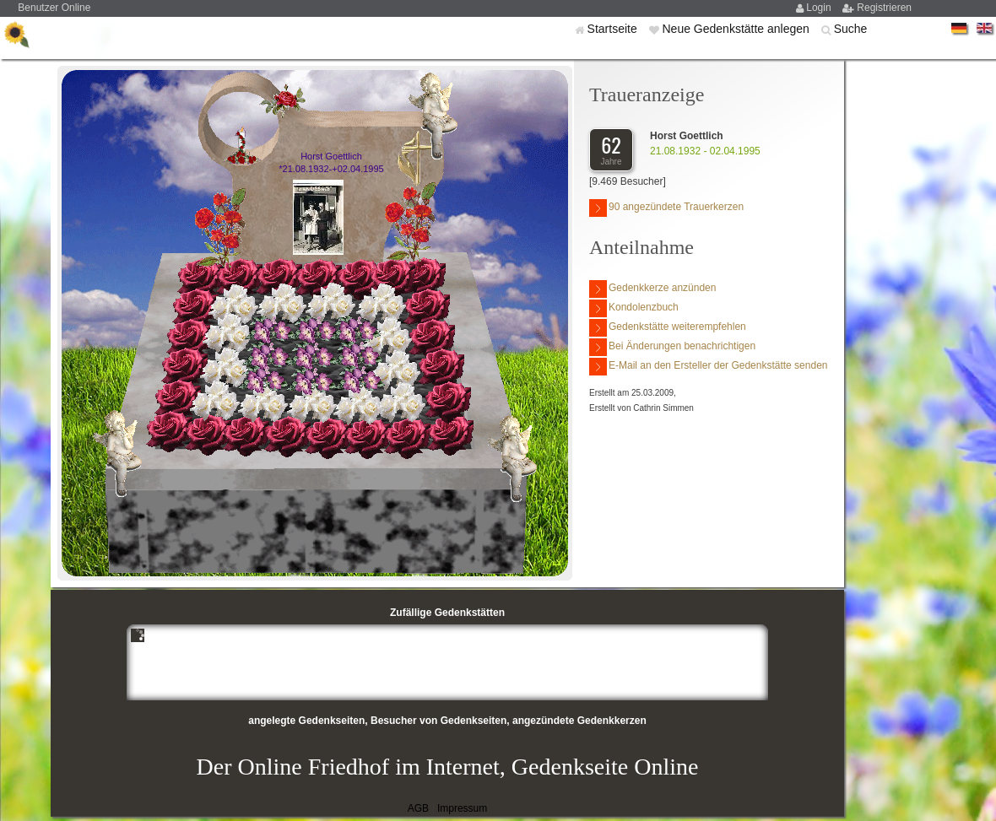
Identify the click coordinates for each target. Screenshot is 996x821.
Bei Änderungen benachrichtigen (672, 347)
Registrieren (884, 8)
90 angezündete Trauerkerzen (666, 208)
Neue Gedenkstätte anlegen (737, 28)
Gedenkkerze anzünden (652, 289)
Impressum (462, 808)
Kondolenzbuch (634, 308)
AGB (418, 808)
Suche (851, 28)
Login (820, 8)
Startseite (614, 28)
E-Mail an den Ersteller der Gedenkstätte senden (708, 366)
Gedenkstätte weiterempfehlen (667, 328)
